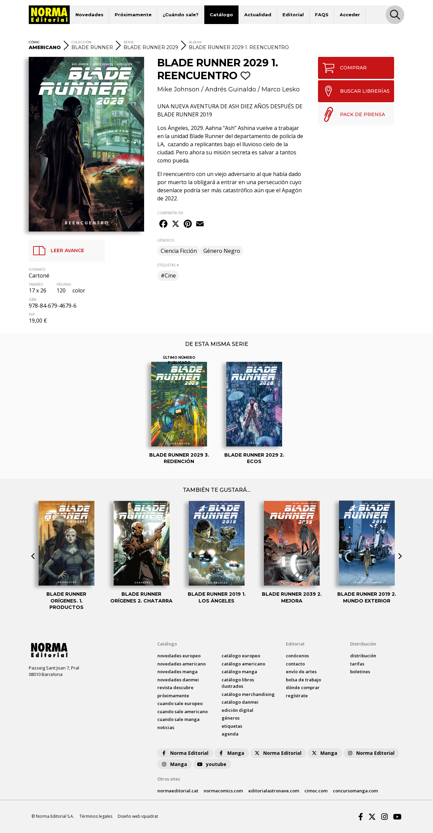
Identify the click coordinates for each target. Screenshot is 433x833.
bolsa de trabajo (303, 680)
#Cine (168, 275)
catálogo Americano (243, 664)
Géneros (231, 718)
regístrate (297, 696)
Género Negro (221, 251)
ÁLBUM (195, 42)
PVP (32, 314)
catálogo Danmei (240, 702)
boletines (360, 671)
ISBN (33, 299)
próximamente (173, 696)
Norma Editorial (184, 753)
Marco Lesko (280, 89)
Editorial (293, 14)
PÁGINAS (63, 284)
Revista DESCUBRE (175, 687)
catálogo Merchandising (248, 694)
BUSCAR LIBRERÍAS (354, 91)
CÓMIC (34, 42)
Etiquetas (232, 726)
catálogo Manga (239, 671)
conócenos (297, 656)
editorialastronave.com (273, 791)
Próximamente (133, 14)
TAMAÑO (36, 284)
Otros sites (168, 779)
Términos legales (95, 816)
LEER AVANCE (56, 250)
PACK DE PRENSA (351, 114)
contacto (295, 664)
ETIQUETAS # (168, 265)
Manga (231, 753)
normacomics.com (223, 791)
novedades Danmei (178, 680)
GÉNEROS (165, 240)
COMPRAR (342, 68)
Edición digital (237, 710)
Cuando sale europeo (180, 703)
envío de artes (301, 671)
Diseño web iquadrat (138, 816)
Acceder (350, 14)
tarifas (357, 664)
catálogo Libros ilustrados (238, 683)
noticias (165, 727)
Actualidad (257, 14)
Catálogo (221, 14)
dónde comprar (303, 687)
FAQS (321, 14)
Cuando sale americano (182, 711)
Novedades (89, 14)
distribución (363, 656)
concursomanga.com (355, 791)
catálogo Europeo (241, 656)
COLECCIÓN (81, 42)
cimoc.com (315, 791)
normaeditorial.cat (177, 791)
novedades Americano (181, 664)
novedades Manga (177, 671)
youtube (211, 764)
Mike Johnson (178, 89)
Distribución (363, 644)
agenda (230, 734)
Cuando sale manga (178, 719)
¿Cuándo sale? (181, 14)
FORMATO (37, 269)
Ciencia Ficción (179, 251)
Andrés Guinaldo (230, 89)
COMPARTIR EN (170, 213)
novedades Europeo (179, 656)
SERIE (128, 42)
